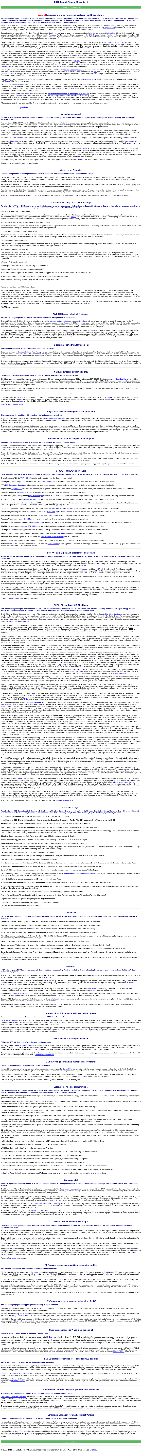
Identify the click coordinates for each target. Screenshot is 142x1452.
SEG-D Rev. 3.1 (37, 1211)
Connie (7, 81)
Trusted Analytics (130, 141)
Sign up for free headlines (71, 7)
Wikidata (63, 66)
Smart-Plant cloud (21, 1431)
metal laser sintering (21, 1373)
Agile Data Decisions (119, 379)
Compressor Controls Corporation (13, 1397)
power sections (53, 544)
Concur (10, 622)
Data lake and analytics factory (52, 537)
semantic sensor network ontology (47, 1204)
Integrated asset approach (22, 1315)
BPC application (7, 704)
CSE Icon (83, 148)
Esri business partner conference (58, 321)
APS (37, 1366)
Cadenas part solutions (9, 1020)
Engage (10, 540)
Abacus (73, 217)
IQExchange (39, 522)
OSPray (99, 569)
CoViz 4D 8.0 (21, 492)
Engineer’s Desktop (29, 503)
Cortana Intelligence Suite (44, 1055)
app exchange (45, 481)
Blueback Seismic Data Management (31, 352)
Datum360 (67, 1069)
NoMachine (61, 571)
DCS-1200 (51, 512)
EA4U (26, 699)
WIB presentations (15, 1258)
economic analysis (19, 993)
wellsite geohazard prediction (54, 419)
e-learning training (59, 999)
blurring (80, 159)
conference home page (64, 800)
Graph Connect (109, 28)
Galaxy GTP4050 (28, 526)
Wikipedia (110, 33)
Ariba (15, 622)
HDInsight (13, 141)
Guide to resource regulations (71, 1189)
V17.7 (11, 530)
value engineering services (122, 782)
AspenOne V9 (16, 489)
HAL (95, 72)
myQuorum (62, 533)
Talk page (52, 35)
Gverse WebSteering (32, 499)
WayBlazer (89, 79)
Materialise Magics (18, 1381)
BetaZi (106, 1272)
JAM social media (76, 671)
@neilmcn (24, 107)
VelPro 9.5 (24, 478)
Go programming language (74, 70)
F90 (42, 515)
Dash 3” (38, 1004)
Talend (28, 95)
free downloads (94, 988)
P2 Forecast (33, 1272)
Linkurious (19, 95)
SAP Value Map (120, 673)
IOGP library (46, 977)
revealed (21, 397)
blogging (82, 321)
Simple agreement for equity (12, 404)
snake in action (118, 1352)
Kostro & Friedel (17, 138)
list (123, 99)
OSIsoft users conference (26, 1046)
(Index (85, 569)
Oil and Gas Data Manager (63, 508)
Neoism (10, 74)
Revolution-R (62, 664)
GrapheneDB (6, 66)
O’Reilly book (94, 35)
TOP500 (46, 447)
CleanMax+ (28, 519)
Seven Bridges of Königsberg (112, 42)
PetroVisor (65, 123)
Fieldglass (25, 622)
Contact (93, 1450)
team (21, 401)
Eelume (51, 1337)
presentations (14, 598)
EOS (132, 1366)
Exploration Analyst (35, 496)
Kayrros (108, 397)
